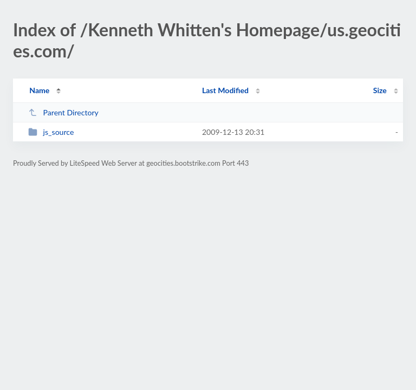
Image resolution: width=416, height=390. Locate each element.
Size (380, 90)
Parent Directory (63, 112)
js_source (51, 131)
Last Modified (225, 90)
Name (39, 90)
